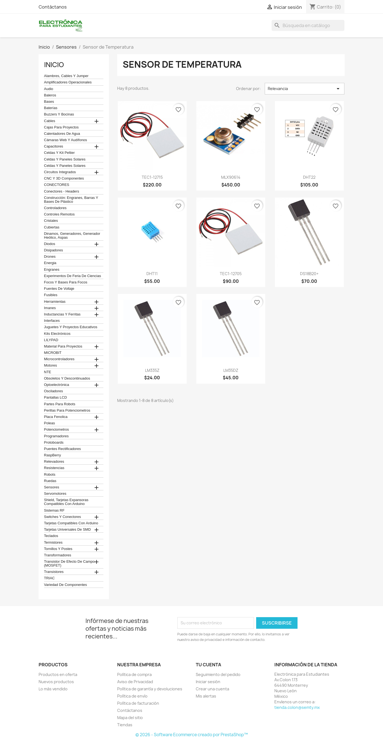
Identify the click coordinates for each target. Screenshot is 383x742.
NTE (47, 372)
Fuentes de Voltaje (59, 289)
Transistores (54, 572)
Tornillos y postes (58, 549)
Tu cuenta (208, 665)
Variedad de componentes (65, 585)
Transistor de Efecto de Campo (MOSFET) (69, 563)
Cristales (51, 221)
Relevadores (54, 462)
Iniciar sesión (208, 681)
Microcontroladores (59, 359)
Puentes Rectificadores (62, 449)
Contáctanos (53, 7)
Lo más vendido (53, 688)
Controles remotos (59, 214)
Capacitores (53, 146)
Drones (50, 257)
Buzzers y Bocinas (59, 114)
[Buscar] (308, 25)
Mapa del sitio (130, 717)
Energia (50, 263)
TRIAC (49, 578)
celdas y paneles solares (65, 159)
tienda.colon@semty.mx (297, 707)
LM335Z (152, 370)
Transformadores (57, 555)
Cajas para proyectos (61, 127)
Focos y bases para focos (65, 282)
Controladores (55, 208)
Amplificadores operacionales (68, 82)
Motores (50, 365)
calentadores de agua (62, 134)
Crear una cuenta (212, 688)
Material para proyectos (63, 346)
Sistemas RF (54, 510)
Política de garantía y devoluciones (149, 688)
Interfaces (52, 321)
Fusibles (50, 295)
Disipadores (53, 250)
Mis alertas (206, 696)
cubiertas (52, 227)
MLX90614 (230, 177)
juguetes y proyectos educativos (70, 327)
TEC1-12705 (231, 273)
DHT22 (309, 177)
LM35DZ (230, 370)
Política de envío (132, 696)
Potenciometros (56, 429)
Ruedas (50, 481)
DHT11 (152, 273)
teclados (51, 536)
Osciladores (53, 391)
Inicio (54, 64)
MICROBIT (53, 353)
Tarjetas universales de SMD (67, 529)
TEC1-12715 (152, 177)
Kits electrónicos (57, 334)
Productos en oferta (58, 674)
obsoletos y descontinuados (67, 378)
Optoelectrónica (56, 385)
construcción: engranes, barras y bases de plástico (71, 200)
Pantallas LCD (55, 397)
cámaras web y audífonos (65, 140)
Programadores (56, 436)
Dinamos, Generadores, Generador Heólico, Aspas (72, 236)
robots (49, 475)
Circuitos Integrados (60, 172)
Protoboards (54, 442)
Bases (49, 102)
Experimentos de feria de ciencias (72, 276)
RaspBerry (52, 455)
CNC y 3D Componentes (64, 178)
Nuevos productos (56, 681)
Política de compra (134, 674)
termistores (53, 542)
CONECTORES (56, 185)
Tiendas (124, 724)
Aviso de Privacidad (135, 681)
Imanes (50, 308)
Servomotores (55, 494)
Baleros (50, 95)
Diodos (49, 244)
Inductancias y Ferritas (62, 314)
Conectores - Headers (61, 191)
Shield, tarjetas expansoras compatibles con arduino (66, 502)
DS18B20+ (309, 273)
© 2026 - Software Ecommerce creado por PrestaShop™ (191, 735)
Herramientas (55, 302)
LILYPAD (51, 340)
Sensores (51, 487)
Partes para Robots (59, 404)
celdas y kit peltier (59, 153)
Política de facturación (138, 703)
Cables (49, 121)
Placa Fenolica (56, 417)
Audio (48, 89)
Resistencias (54, 468)
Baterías (50, 108)
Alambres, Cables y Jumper (66, 76)
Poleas (49, 423)
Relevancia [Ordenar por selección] (304, 88)
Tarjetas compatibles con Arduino (71, 523)
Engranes (52, 270)
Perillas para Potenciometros (67, 410)
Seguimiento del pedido (218, 674)
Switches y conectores (62, 517)
